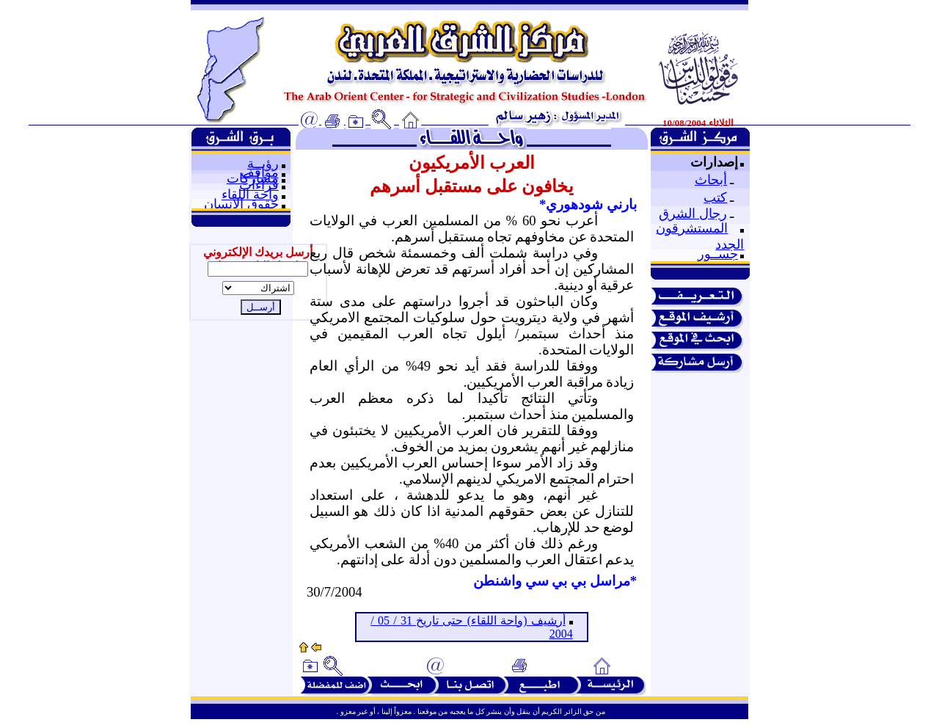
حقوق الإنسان (241, 204)
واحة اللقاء (250, 194)
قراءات (259, 185)
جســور (718, 254)
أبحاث (711, 179)
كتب (715, 197)
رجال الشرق (693, 213)
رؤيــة (263, 163)
